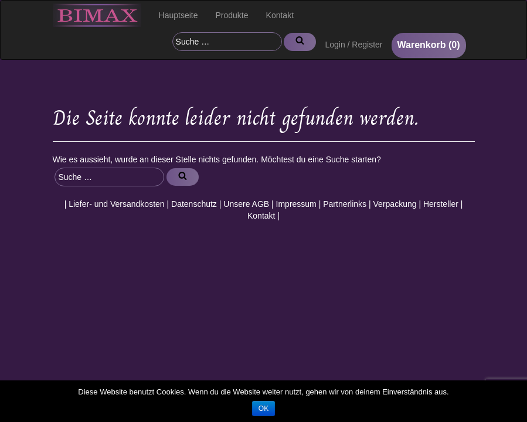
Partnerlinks (344, 204)
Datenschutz (194, 204)
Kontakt (280, 15)
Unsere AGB (246, 204)
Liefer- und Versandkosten (116, 204)
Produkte (232, 15)
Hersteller (440, 204)
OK (263, 408)
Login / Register (353, 44)
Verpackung (395, 204)
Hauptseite (178, 15)
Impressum (296, 204)
